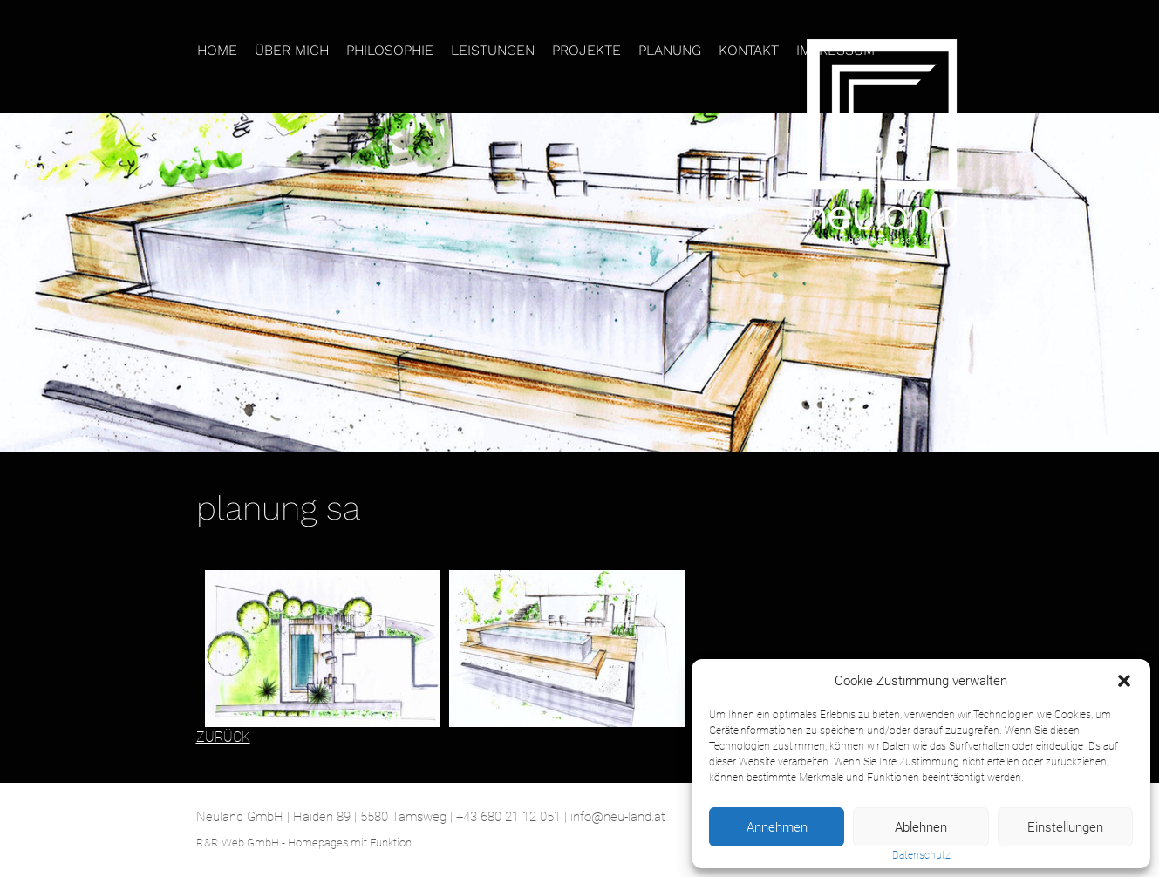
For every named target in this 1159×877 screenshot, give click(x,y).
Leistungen (493, 50)
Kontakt (749, 50)
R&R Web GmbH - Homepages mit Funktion (304, 842)
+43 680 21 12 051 (508, 817)
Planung (669, 50)
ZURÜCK (223, 737)
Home (217, 50)
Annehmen (777, 827)
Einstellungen (1065, 827)
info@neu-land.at (617, 817)
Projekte (586, 50)
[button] (1124, 681)
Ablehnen (921, 827)
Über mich (292, 50)
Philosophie (389, 50)
